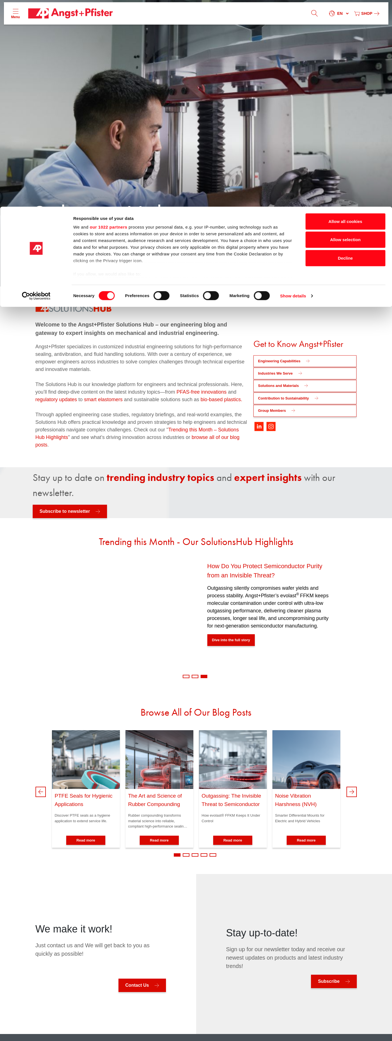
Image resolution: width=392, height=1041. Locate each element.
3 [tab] (204, 676)
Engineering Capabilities (279, 361)
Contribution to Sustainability (283, 398)
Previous (40, 791)
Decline (345, 51)
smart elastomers (103, 399)
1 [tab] (186, 676)
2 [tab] (195, 676)
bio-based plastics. (221, 399)
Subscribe (328, 981)
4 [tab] (204, 855)
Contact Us (137, 985)
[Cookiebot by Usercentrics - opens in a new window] (36, 89)
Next (351, 791)
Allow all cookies (345, 14)
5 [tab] (213, 855)
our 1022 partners (108, 20)
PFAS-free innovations (202, 392)
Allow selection (345, 33)
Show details (293, 89)
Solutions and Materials (278, 386)
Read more (85, 840)
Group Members (272, 410)
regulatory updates (57, 399)
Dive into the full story (231, 640)
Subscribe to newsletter (65, 511)
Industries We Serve (275, 373)
